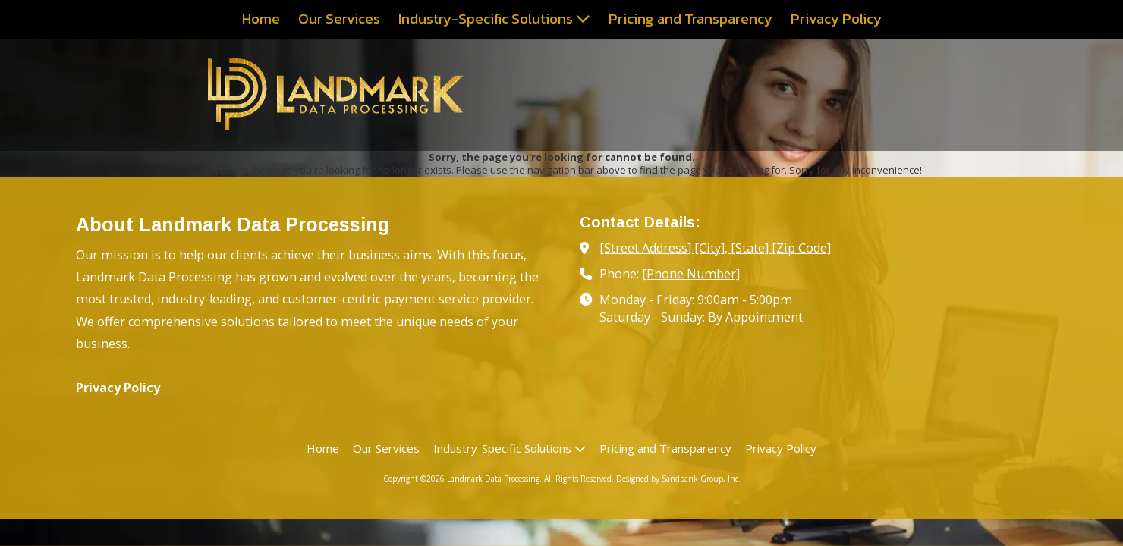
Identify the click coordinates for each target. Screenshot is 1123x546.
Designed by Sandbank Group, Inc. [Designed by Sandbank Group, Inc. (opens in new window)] (678, 478)
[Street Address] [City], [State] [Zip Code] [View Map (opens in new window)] (715, 248)
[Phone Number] (691, 273)
